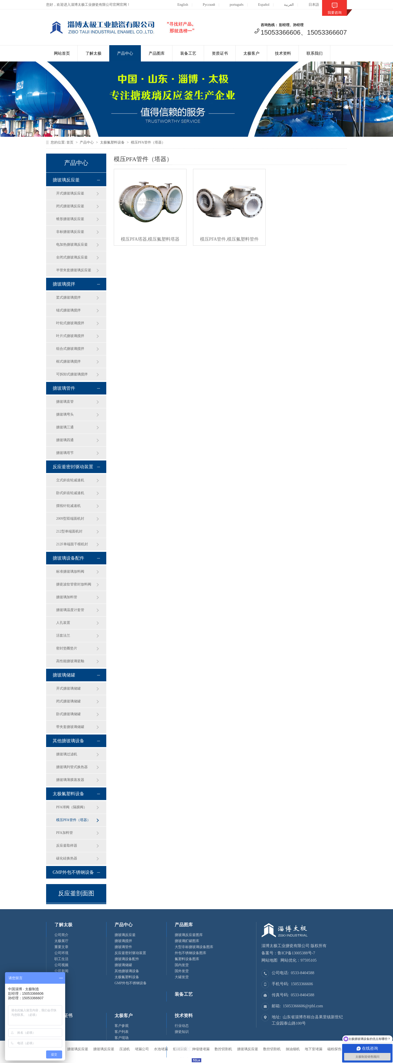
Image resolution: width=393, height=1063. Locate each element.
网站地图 (269, 960)
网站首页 (62, 53)
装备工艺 (188, 53)
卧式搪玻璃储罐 (68, 714)
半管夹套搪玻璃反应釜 (73, 270)
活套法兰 (63, 635)
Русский (205, 5)
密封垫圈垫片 (66, 648)
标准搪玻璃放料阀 (70, 571)
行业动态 (182, 1026)
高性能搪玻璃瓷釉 (70, 661)
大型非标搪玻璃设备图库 (194, 947)
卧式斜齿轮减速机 (70, 493)
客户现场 (122, 1038)
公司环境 (61, 953)
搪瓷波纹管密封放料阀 (73, 584)
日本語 (310, 5)
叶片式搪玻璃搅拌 (70, 336)
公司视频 (61, 965)
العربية (285, 5)
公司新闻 (61, 971)
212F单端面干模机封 (72, 544)
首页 (69, 142)
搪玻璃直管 (65, 402)
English (179, 5)
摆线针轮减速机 (68, 506)
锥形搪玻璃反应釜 (70, 219)
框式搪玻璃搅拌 (68, 361)
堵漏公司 (142, 1049)
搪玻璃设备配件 (68, 558)
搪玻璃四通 (65, 440)
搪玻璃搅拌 (64, 284)
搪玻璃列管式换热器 (72, 767)
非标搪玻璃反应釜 (70, 232)
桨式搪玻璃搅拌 (68, 297)
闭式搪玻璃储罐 (68, 701)
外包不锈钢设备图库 (190, 953)
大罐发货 (182, 977)
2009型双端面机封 (70, 518)
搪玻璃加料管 (66, 597)
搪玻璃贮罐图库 (187, 941)
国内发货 (182, 965)
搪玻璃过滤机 (66, 754)
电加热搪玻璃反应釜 (72, 244)
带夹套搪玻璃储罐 (70, 727)
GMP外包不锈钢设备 (73, 872)
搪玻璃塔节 (65, 453)
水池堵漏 (161, 1049)
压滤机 (124, 1049)
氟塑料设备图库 (187, 959)
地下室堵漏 (313, 1049)
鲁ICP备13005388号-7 (296, 953)
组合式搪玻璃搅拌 (70, 349)
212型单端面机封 (69, 531)
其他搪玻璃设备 (68, 740)
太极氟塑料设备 (112, 142)
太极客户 (251, 53)
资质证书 (220, 53)
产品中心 (125, 53)
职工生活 (61, 959)
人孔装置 (63, 623)
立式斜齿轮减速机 (70, 480)
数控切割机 (272, 1049)
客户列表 (122, 1032)
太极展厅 (61, 941)
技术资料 (283, 53)
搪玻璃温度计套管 (70, 610)
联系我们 (315, 53)
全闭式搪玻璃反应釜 (72, 257)
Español (259, 5)
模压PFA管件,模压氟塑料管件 (229, 239)
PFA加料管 (64, 833)
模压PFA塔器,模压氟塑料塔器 (150, 239)
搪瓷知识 (182, 1032)
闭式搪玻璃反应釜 (70, 206)
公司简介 (61, 935)
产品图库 (157, 53)
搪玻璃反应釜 (66, 179)
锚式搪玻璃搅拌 (68, 310)
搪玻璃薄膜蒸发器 (70, 780)
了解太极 (93, 53)
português (232, 5)
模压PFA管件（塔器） (148, 142)
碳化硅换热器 (66, 858)
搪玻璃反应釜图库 (189, 935)
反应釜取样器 (66, 845)
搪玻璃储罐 (64, 675)
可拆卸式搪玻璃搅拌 (72, 374)
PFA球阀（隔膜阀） (71, 807)
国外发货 (182, 971)
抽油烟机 (293, 1049)
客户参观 (122, 1026)
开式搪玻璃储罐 (68, 688)
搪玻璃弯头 (65, 414)
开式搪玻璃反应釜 (70, 193)
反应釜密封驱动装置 (73, 466)
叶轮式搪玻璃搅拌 (70, 323)
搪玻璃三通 (65, 427)
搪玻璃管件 (64, 388)
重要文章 (61, 947)
